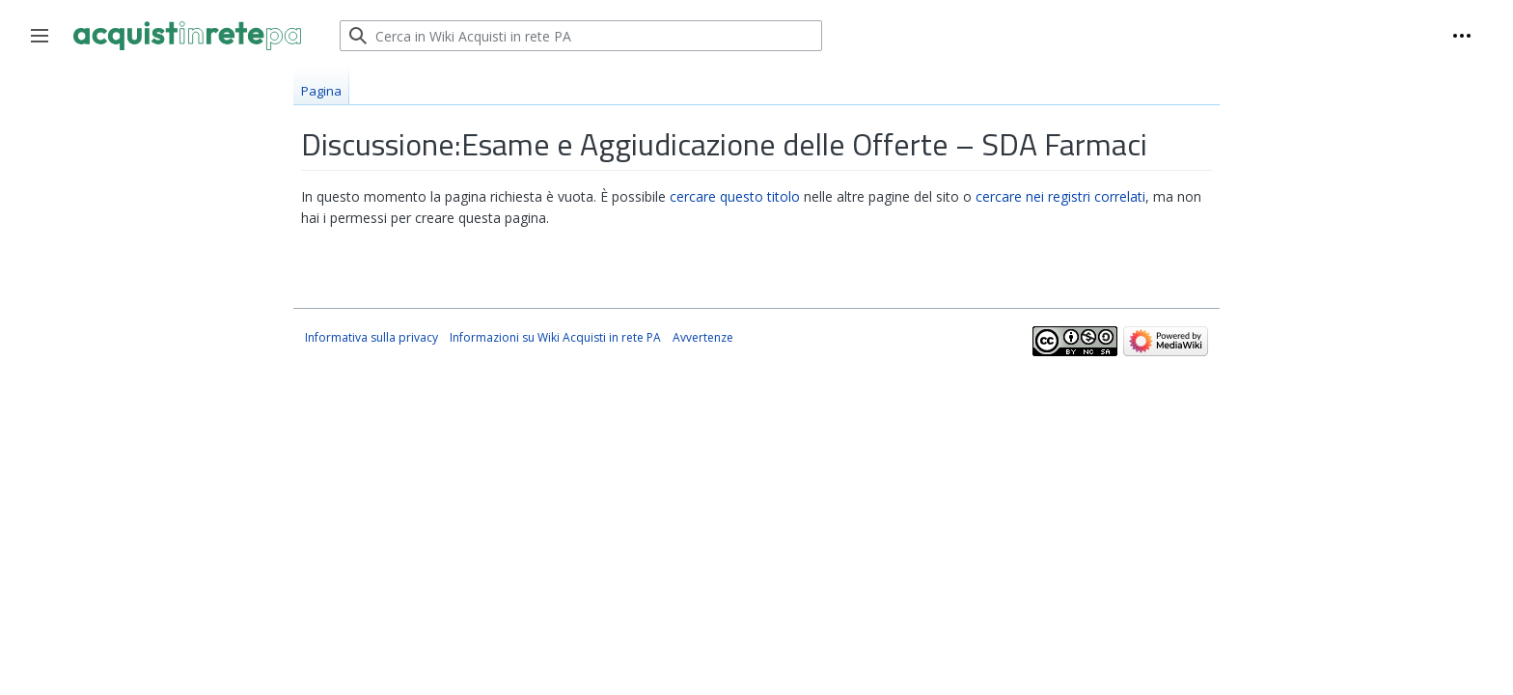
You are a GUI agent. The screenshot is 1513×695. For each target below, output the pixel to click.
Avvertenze (703, 337)
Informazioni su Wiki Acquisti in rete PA (555, 337)
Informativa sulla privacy (371, 337)
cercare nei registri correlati (1060, 196)
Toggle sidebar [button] (46, 45)
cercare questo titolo (735, 196)
